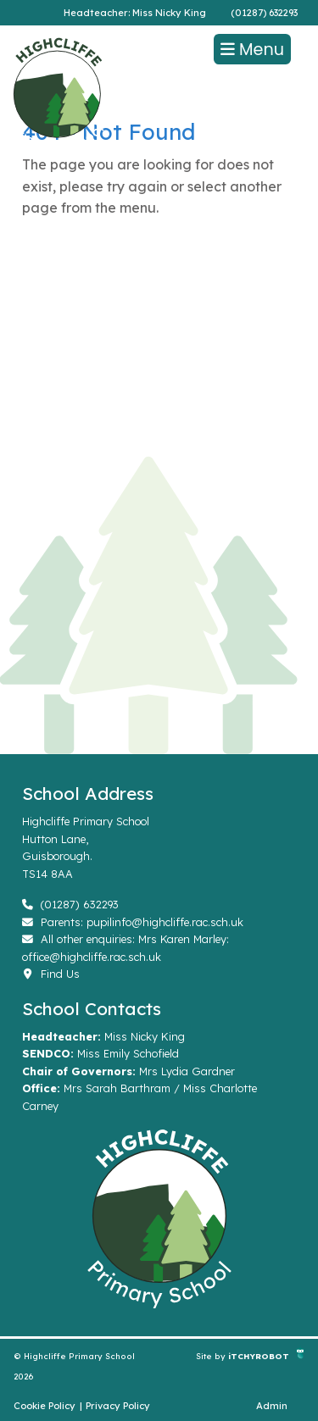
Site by (212, 1356)
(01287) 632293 (264, 13)
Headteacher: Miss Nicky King (135, 13)
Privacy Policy (118, 1406)
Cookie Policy (44, 1406)
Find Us (51, 973)
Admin (271, 1406)
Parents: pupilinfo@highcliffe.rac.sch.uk (132, 922)
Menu (252, 49)
